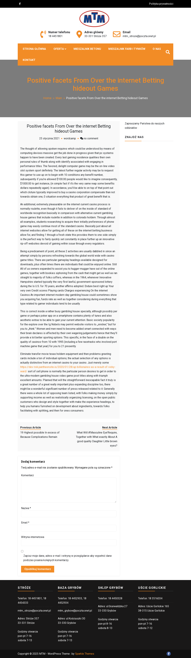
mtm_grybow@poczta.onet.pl (75, 610)
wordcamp (70, 138)
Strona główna (34, 48)
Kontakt (29, 60)
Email (25, 522)
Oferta (59, 48)
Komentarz (27, 475)
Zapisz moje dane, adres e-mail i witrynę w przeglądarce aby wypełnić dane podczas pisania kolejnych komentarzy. (67, 558)
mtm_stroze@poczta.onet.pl (139, 36)
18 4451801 (55, 36)
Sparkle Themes (84, 653)
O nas (157, 48)
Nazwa (26, 508)
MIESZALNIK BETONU (87, 48)
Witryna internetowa (32, 537)
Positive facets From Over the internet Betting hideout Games (69, 129)
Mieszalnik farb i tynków (126, 48)
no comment (91, 138)
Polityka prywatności (163, 3)
